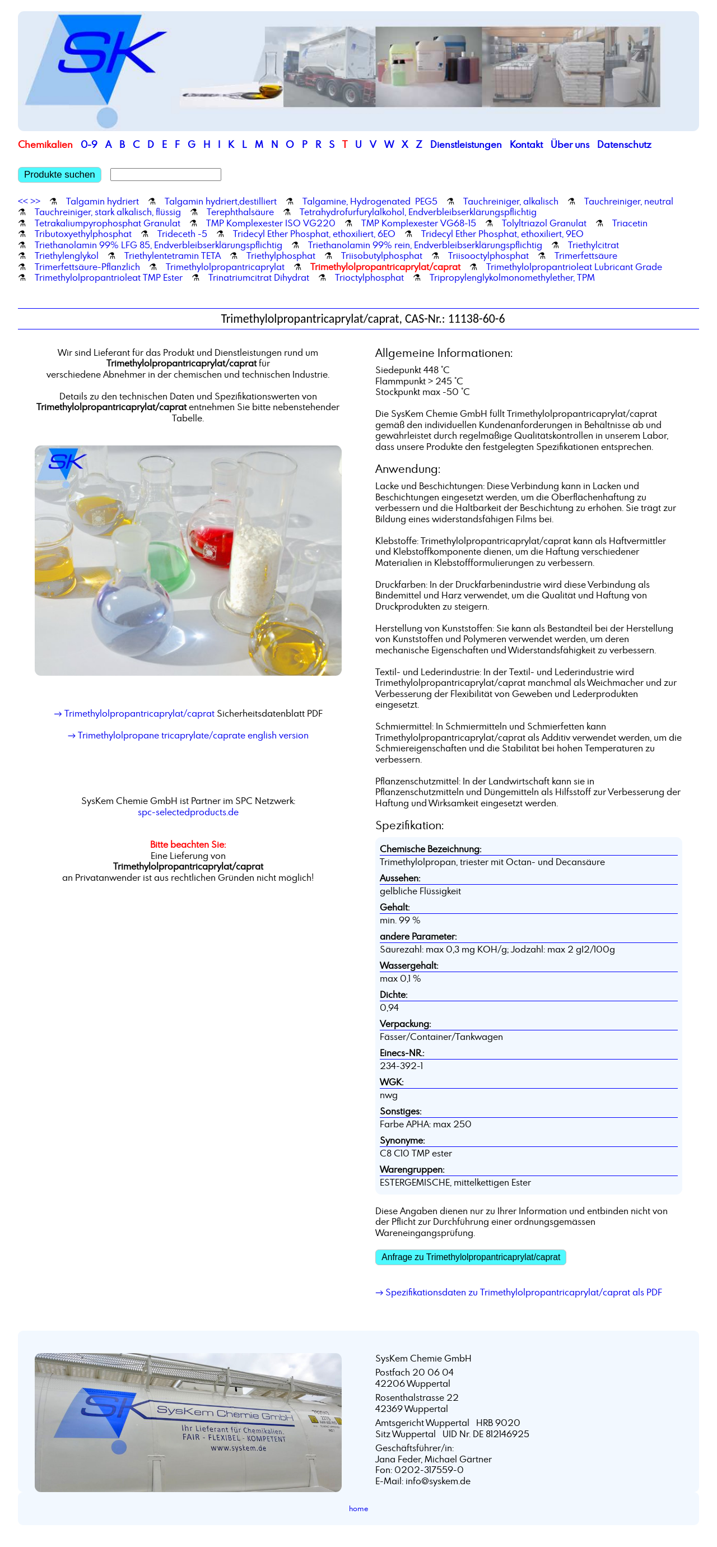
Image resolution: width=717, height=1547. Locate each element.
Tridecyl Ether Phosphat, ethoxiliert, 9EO (502, 233)
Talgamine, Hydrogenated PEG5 (369, 201)
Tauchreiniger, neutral (628, 201)
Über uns (570, 144)
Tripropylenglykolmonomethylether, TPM (512, 277)
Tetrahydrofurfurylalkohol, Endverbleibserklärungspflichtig (418, 211)
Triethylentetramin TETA (172, 255)
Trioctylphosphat (369, 277)
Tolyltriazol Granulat (544, 223)
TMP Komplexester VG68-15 (418, 223)
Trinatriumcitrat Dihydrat (258, 277)
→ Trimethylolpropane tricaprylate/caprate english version (188, 735)
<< (23, 201)
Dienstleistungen (466, 144)
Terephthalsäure (240, 211)
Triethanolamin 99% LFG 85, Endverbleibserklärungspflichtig (158, 244)
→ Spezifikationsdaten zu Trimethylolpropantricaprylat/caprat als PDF (518, 1292)
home (359, 1508)
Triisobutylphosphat (381, 255)
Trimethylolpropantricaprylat (225, 266)
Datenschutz (624, 144)
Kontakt (526, 144)
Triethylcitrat (593, 244)
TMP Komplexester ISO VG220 (271, 223)
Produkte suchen (59, 174)
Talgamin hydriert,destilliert (221, 201)
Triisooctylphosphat (488, 255)
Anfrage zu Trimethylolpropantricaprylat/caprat (470, 1257)
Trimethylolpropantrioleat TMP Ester (109, 277)
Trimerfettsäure (586, 255)
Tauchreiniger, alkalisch (510, 201)
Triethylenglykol (67, 255)
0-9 (89, 144)
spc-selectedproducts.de (188, 811)
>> (35, 201)
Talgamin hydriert (102, 201)
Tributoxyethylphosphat (83, 233)
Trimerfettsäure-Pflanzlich (87, 266)
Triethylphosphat (280, 255)
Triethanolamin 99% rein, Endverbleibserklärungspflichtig (425, 244)
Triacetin (630, 223)
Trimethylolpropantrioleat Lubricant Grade (574, 266)
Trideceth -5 (182, 233)
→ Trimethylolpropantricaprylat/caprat (134, 713)
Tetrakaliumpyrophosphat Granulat (107, 223)
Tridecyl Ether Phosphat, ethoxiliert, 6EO (314, 233)
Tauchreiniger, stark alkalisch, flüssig (108, 211)
